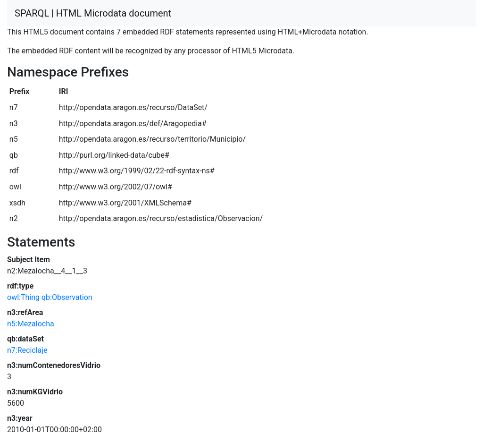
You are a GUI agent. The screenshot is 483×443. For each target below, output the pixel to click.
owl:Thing (23, 297)
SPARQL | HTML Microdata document (93, 13)
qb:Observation (67, 297)
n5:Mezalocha (30, 323)
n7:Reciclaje (27, 350)
